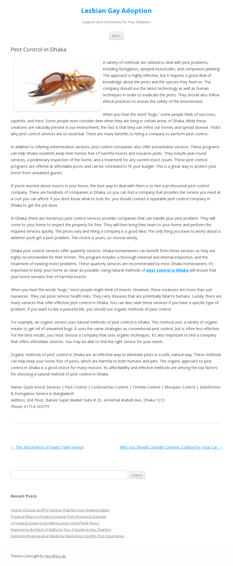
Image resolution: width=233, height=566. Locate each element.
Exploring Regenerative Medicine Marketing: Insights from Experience (67, 536)
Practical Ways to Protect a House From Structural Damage (58, 516)
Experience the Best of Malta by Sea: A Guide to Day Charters (61, 529)
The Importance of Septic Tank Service (47, 447)
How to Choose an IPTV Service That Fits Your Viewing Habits (60, 510)
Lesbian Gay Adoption (116, 10)
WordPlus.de (55, 556)
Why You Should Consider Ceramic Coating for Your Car (171, 447)
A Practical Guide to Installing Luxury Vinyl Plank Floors (55, 523)
